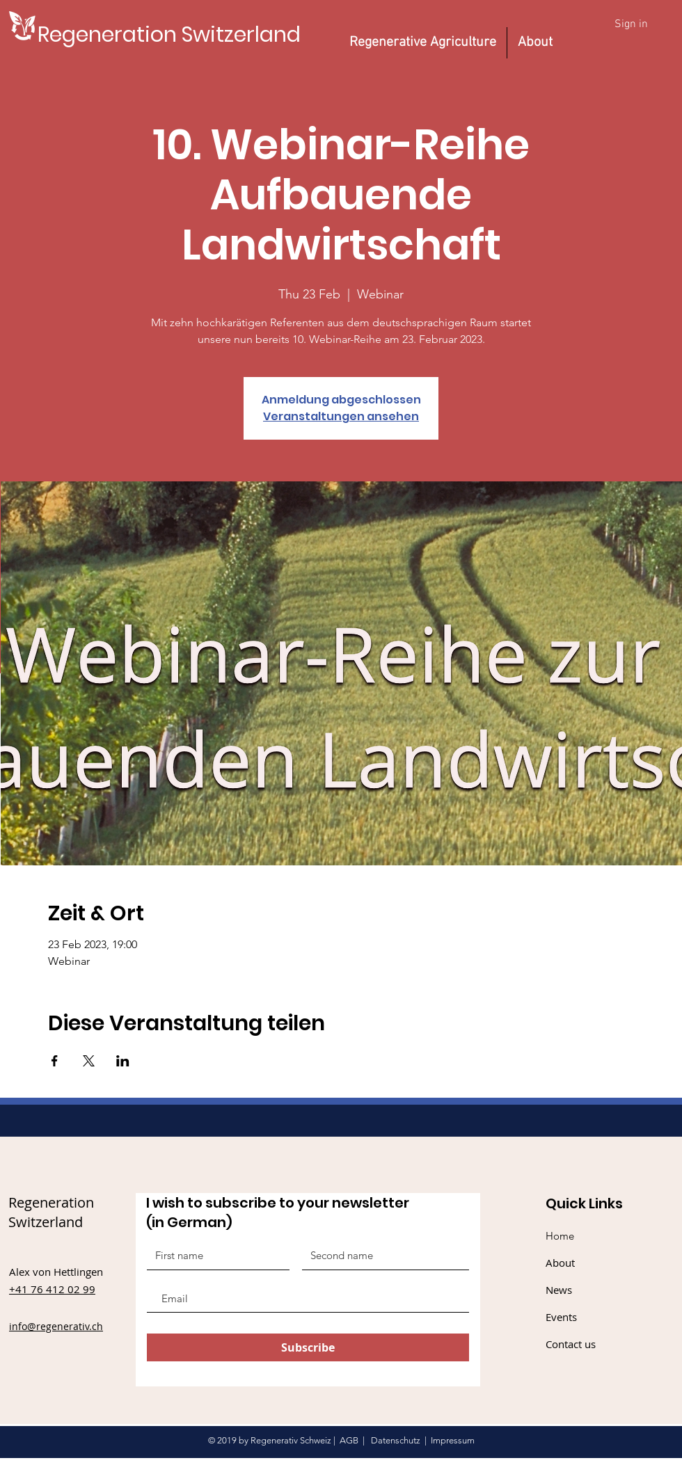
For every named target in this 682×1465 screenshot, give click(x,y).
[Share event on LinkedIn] (122, 1060)
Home (560, 1235)
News (559, 1290)
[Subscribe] (308, 1347)
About (560, 1263)
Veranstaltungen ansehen (341, 416)
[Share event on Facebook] (54, 1060)
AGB (349, 1440)
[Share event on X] (88, 1060)
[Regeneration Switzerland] (169, 34)
